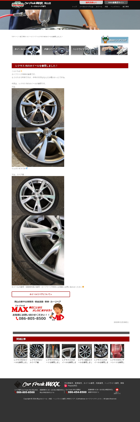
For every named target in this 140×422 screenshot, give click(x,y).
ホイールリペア (32, 36)
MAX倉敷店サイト (116, 2)
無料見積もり (91, 2)
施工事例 (22, 36)
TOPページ (15, 36)
